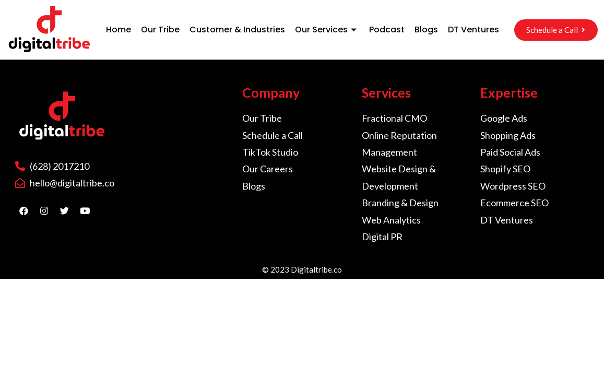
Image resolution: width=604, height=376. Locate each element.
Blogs (426, 30)
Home (118, 30)
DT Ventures (473, 30)
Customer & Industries (237, 30)
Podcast (387, 30)
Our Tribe (160, 30)
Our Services (327, 30)
